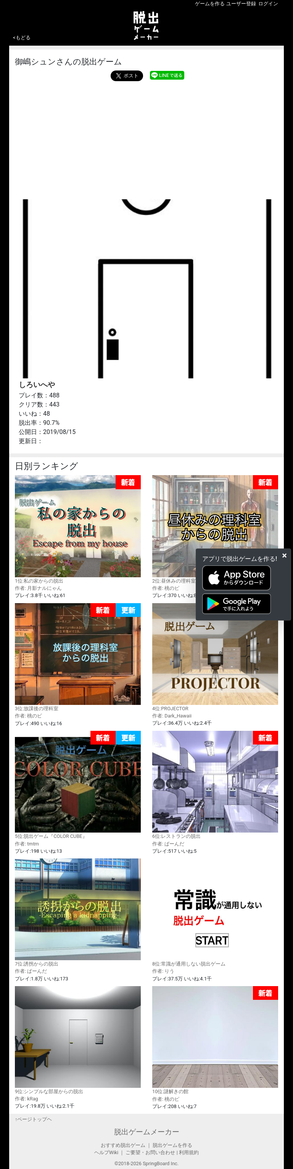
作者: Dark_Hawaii (172, 716)
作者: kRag (26, 1099)
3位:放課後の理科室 (78, 657)
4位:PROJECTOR (215, 657)
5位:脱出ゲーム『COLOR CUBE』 (78, 785)
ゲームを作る (210, 3)
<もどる (22, 37)
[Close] (284, 555)
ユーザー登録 (241, 3)
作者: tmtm (27, 844)
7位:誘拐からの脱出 (78, 912)
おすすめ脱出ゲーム (123, 1145)
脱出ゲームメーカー (146, 1131)
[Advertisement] (146, 138)
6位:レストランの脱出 (215, 785)
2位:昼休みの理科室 (215, 529)
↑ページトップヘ (33, 1119)
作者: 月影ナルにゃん (38, 588)
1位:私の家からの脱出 (78, 529)
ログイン (268, 3)
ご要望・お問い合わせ (150, 1152)
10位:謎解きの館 (215, 1040)
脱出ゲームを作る (172, 1145)
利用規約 (189, 1152)
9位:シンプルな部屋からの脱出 (78, 1040)
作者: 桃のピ (165, 588)
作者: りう (163, 971)
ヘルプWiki (106, 1152)
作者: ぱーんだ (168, 844)
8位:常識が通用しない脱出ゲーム (215, 912)
